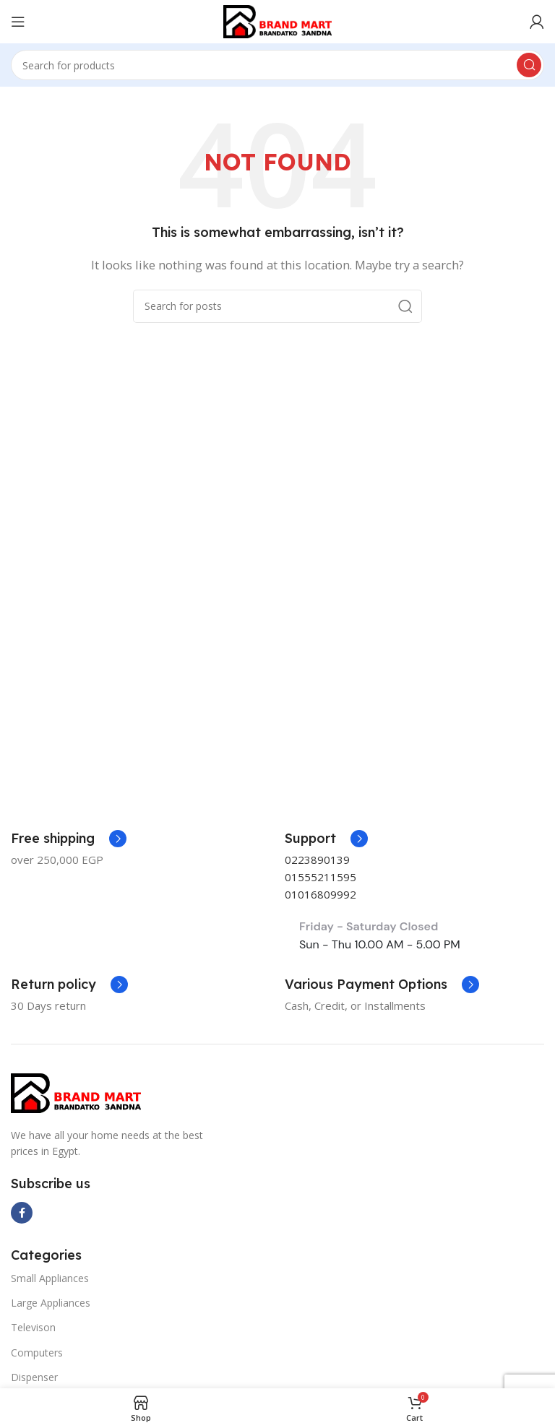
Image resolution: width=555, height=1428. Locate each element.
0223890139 (317, 859)
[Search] (277, 65)
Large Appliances (50, 1303)
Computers (37, 1352)
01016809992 (320, 894)
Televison (33, 1327)
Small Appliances (50, 1278)
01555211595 (320, 877)
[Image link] (76, 1091)
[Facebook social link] (22, 1213)
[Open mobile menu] (18, 21)
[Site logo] (277, 20)
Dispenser (34, 1377)
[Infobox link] (326, 838)
